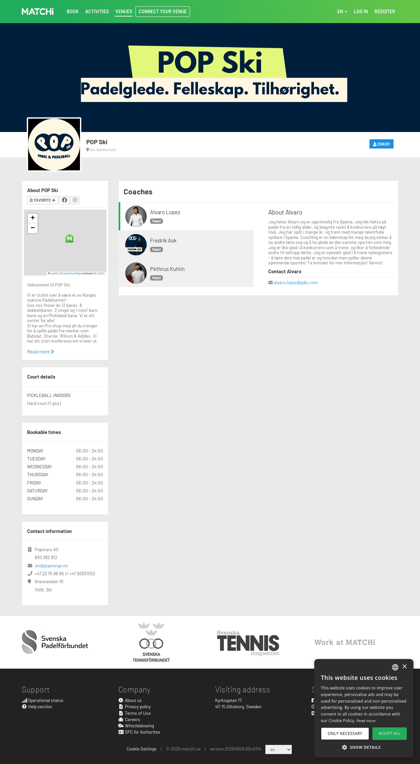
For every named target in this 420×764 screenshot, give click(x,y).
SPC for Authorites (139, 732)
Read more (40, 351)
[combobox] (395, 667)
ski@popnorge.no (51, 565)
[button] (69, 238)
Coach (381, 144)
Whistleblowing (136, 725)
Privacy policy (134, 706)
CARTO (101, 273)
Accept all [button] (390, 733)
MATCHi (38, 11)
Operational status (43, 700)
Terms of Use (134, 713)
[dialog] (363, 708)
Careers (129, 719)
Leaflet (53, 273)
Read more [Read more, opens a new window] (366, 720)
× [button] (404, 666)
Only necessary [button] (345, 733)
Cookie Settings (142, 748)
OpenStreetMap (71, 273)
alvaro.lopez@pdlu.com (296, 282)
